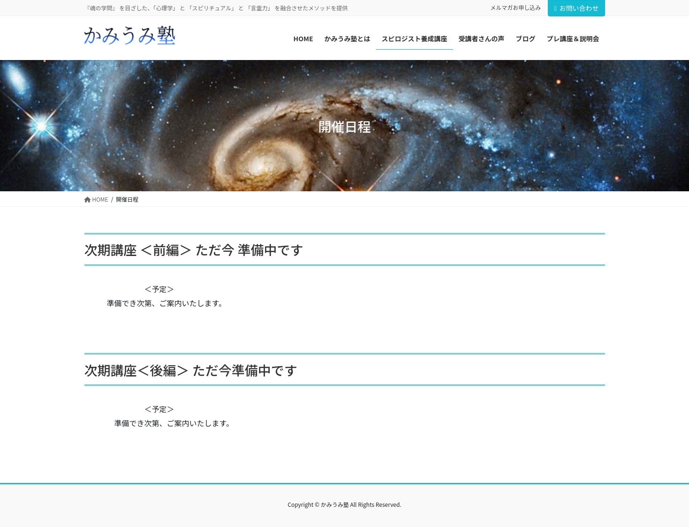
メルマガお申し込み (515, 7)
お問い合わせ (576, 8)
